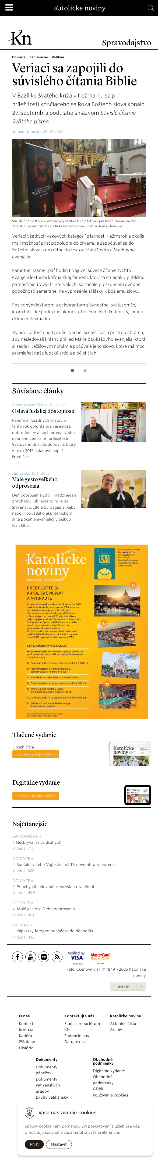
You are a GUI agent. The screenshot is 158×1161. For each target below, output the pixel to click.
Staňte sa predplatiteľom (36, 754)
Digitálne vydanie (109, 1071)
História (26, 1048)
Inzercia (26, 1029)
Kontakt (26, 1023)
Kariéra (25, 1036)
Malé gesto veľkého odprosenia (46, 909)
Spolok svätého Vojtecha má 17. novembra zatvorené (66, 864)
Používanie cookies (110, 1095)
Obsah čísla (23, 747)
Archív (123, 987)
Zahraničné (25, 836)
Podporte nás (76, 1036)
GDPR (98, 1089)
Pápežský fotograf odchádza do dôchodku (55, 931)
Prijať (34, 1144)
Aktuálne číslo (123, 1023)
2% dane (27, 1042)
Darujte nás (75, 1042)
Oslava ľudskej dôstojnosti (43, 411)
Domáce (21, 858)
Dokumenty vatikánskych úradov (48, 1085)
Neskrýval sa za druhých (38, 842)
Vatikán (21, 925)
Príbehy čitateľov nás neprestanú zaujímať (55, 887)
